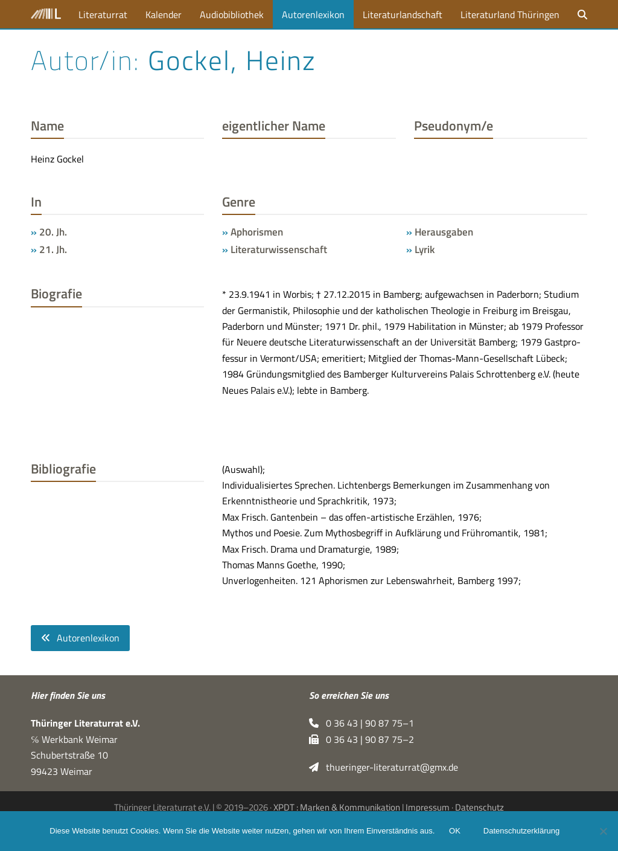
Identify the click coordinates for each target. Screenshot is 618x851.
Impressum (428, 807)
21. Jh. (53, 249)
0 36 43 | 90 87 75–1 (361, 723)
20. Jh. (53, 231)
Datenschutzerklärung (521, 831)
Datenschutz (479, 807)
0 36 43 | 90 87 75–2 (361, 739)
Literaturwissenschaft (279, 249)
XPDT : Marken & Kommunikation (336, 807)
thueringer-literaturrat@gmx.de (383, 767)
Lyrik (425, 249)
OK (454, 831)
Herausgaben (444, 231)
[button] (582, 14)
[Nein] (603, 831)
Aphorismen (257, 231)
